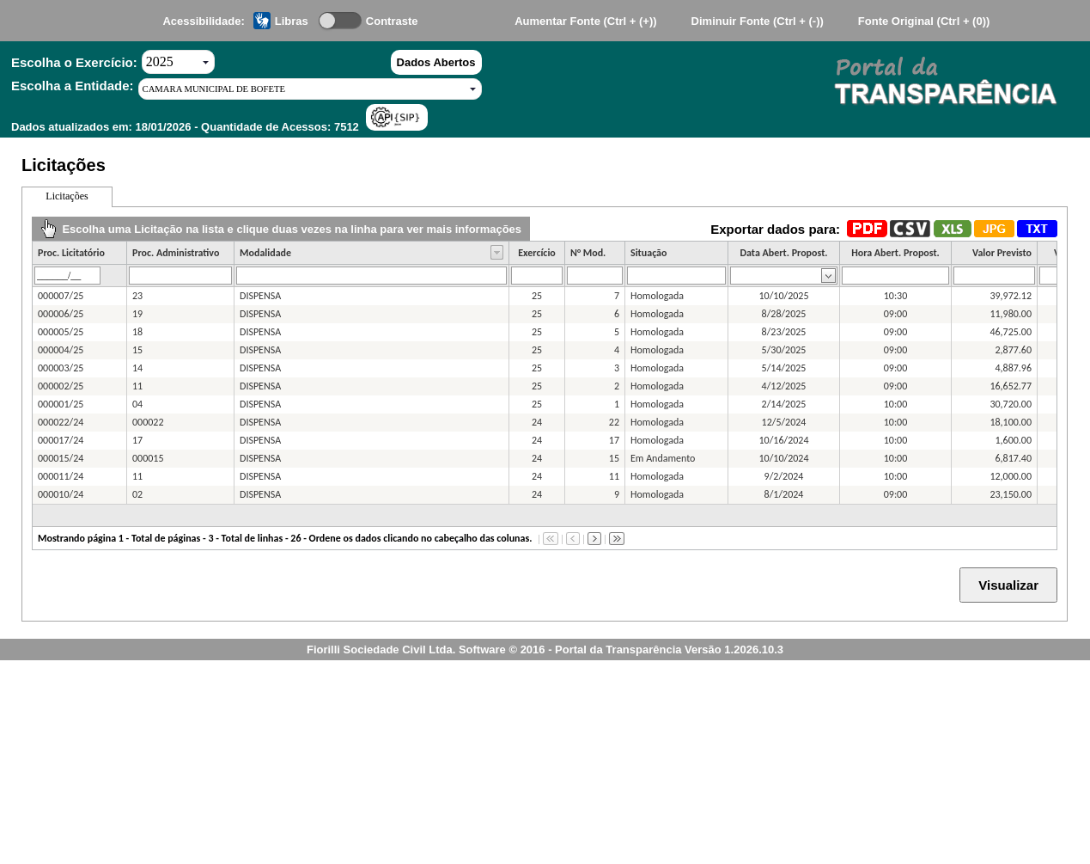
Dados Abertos (436, 62)
